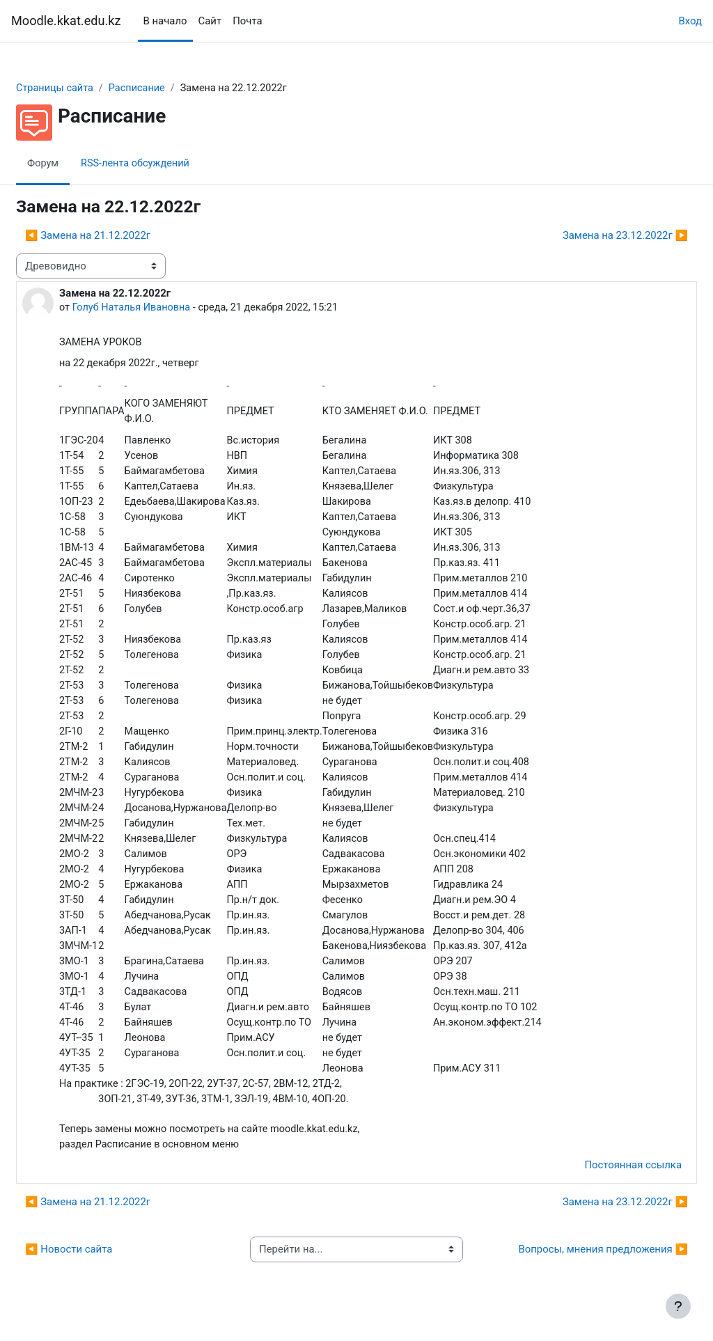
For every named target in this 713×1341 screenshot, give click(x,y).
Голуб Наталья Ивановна (167, 307)
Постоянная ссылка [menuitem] (599, 1179)
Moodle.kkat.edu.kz (66, 20)
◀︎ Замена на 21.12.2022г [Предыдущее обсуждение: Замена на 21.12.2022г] (121, 235)
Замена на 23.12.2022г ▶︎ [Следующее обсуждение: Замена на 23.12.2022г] (592, 235)
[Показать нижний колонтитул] (678, 1306)
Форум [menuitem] (77, 163)
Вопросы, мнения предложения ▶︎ (570, 1264)
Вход (690, 21)
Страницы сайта (89, 88)
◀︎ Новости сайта (102, 1264)
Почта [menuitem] (247, 21)
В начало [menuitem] (165, 21)
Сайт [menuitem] (210, 21)
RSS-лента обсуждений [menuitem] (171, 163)
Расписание (174, 88)
